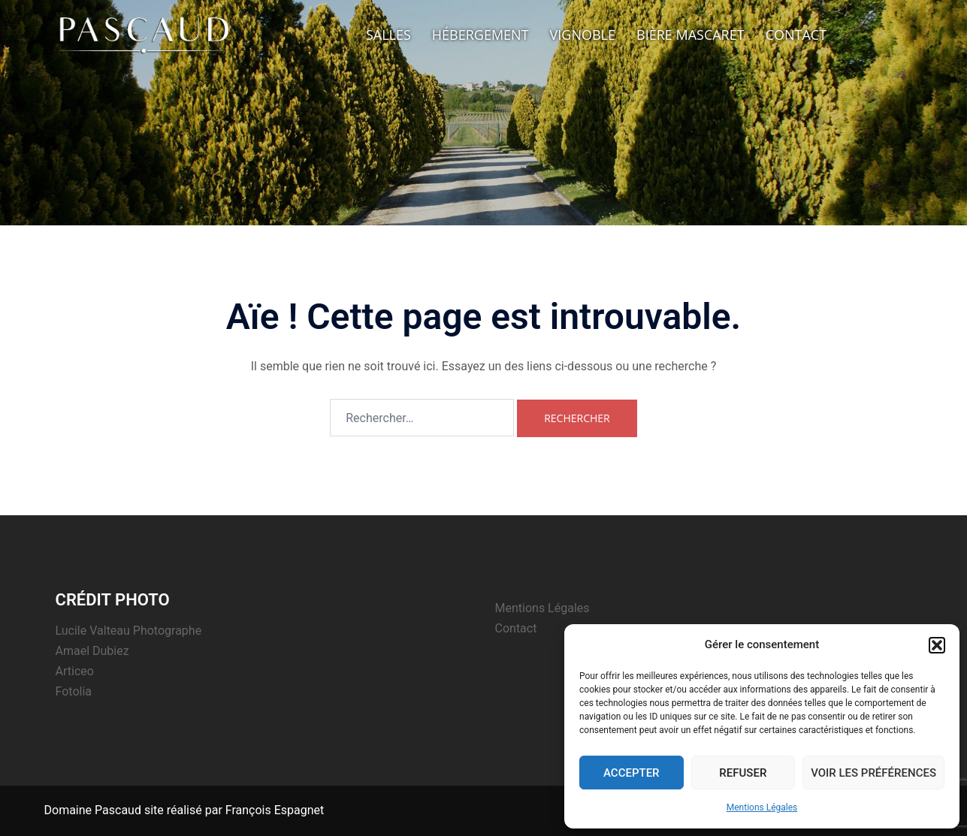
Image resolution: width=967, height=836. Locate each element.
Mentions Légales (762, 807)
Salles (388, 35)
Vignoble (582, 35)
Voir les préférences (873, 773)
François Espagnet (274, 810)
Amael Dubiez (92, 651)
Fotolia (74, 691)
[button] (936, 645)
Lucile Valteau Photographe (129, 630)
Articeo (75, 671)
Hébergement (480, 35)
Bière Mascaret (690, 35)
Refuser (742, 773)
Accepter (631, 773)
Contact (796, 35)
